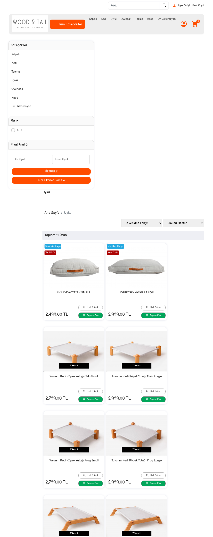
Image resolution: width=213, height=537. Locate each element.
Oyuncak (126, 19)
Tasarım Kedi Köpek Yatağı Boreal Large (131, 328)
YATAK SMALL (179, 326)
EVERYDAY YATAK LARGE (131, 143)
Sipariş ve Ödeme (69, 493)
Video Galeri (163, 506)
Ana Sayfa (68, 64)
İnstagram (161, 493)
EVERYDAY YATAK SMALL (83, 143)
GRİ (19, 130)
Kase (150, 19)
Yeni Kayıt (198, 5)
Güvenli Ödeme (68, 506)
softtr (78, 533)
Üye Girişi (181, 6)
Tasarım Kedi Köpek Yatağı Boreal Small (83, 328)
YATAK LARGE (131, 417)
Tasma (139, 19)
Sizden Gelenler (165, 499)
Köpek (93, 19)
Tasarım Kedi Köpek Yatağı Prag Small (131, 236)
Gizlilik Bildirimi (116, 493)
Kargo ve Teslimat (69, 499)
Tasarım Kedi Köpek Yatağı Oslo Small (179, 145)
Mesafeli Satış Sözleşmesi (123, 499)
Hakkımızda (16, 493)
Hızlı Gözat (95, 156)
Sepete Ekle (96, 164)
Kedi (103, 19)
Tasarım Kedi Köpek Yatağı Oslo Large (83, 236)
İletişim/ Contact (20, 499)
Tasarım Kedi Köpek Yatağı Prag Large (179, 236)
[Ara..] (134, 6)
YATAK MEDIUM (83, 417)
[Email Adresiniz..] (58, 462)
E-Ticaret (103, 533)
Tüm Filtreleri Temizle (31, 180)
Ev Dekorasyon (166, 19)
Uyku (113, 19)
